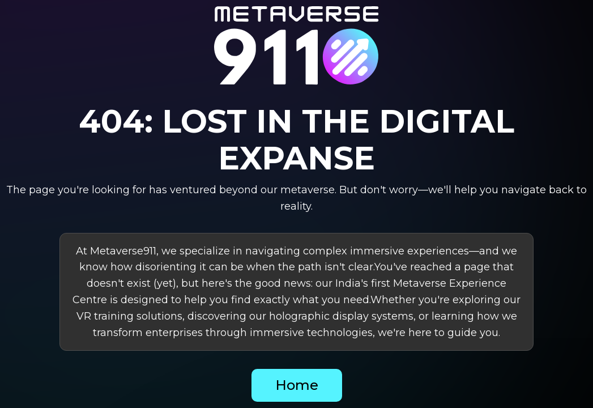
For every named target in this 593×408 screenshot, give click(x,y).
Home (296, 385)
